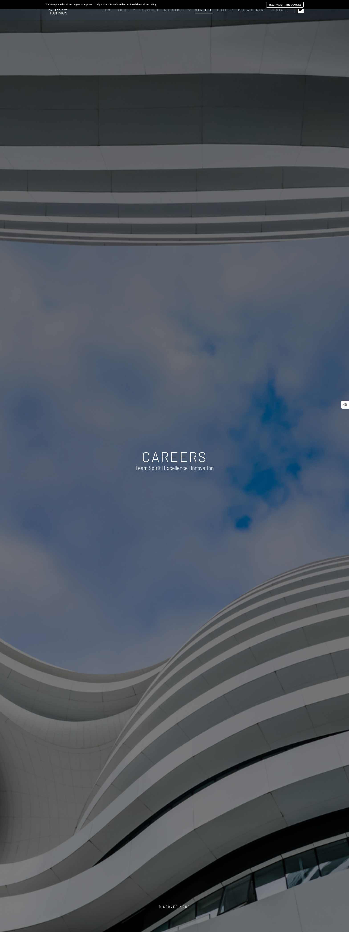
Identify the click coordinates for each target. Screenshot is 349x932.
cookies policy (148, 4)
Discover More (174, 907)
